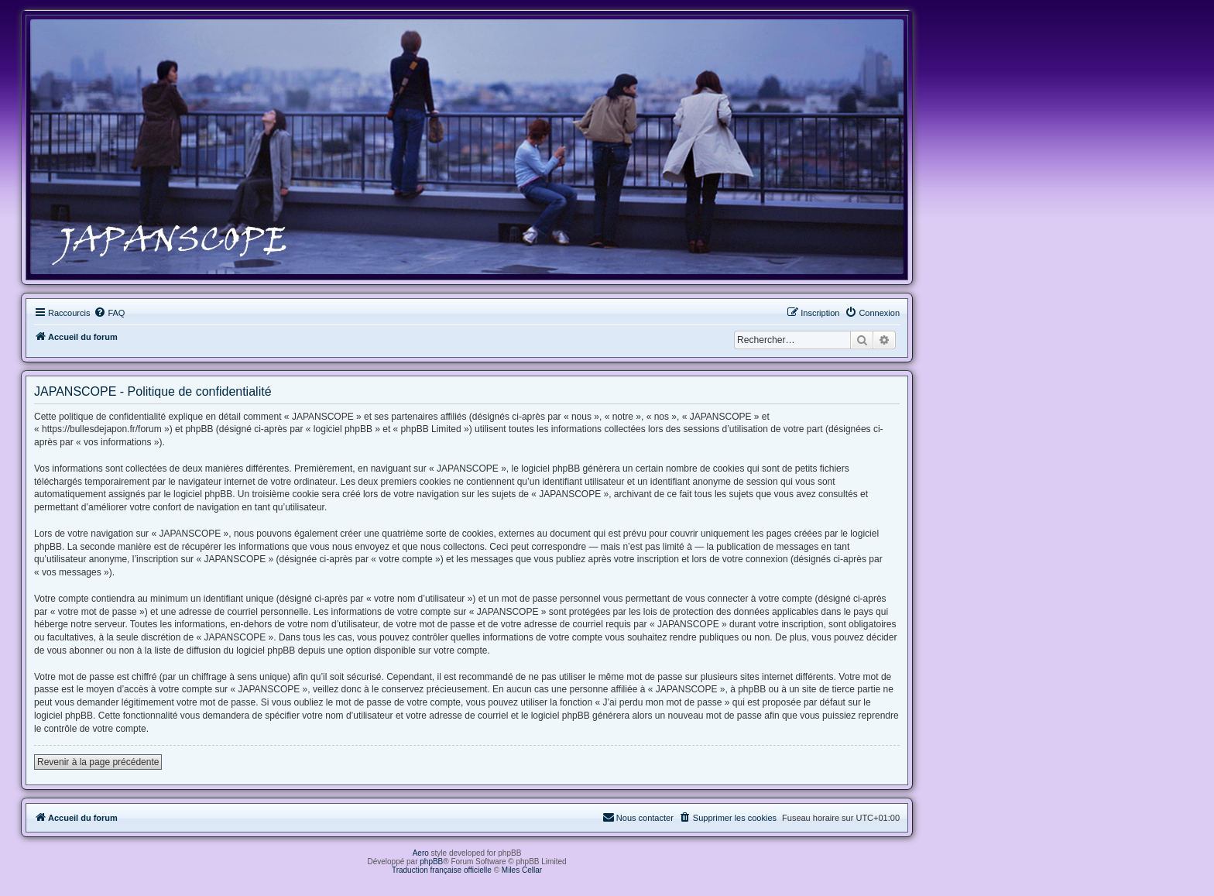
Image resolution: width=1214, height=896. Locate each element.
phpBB (431, 861)
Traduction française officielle (442, 870)
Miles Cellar (522, 870)
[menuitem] (109, 313)
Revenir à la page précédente (98, 762)
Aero (421, 853)
